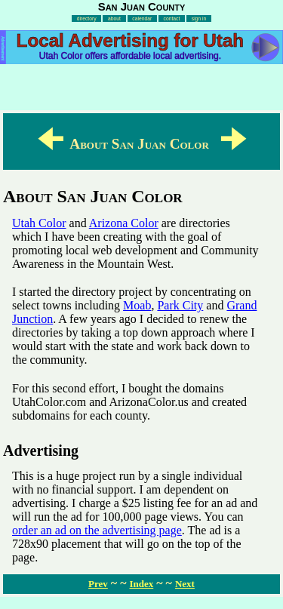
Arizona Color (123, 223)
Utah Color (39, 223)
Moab (137, 305)
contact (172, 18)
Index (141, 583)
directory (87, 18)
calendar (142, 18)
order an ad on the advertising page (97, 530)
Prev (98, 583)
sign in (199, 18)
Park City (180, 305)
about (114, 18)
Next (185, 583)
